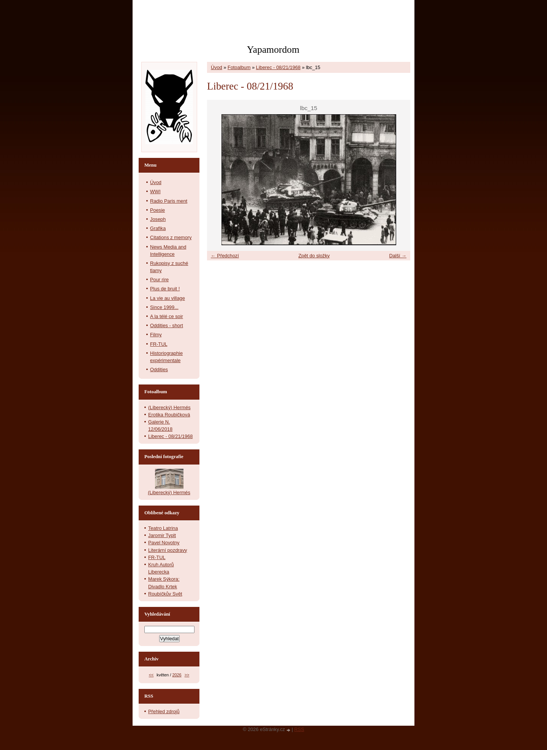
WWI (155, 191)
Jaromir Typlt (162, 535)
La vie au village (167, 298)
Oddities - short (166, 325)
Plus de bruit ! (165, 288)
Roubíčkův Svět (165, 594)
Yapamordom (273, 49)
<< (151, 675)
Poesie (157, 210)
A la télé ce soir (166, 316)
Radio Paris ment (168, 201)
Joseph (158, 219)
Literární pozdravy (167, 550)
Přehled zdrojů (164, 711)
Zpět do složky (314, 255)
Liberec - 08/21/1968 (278, 67)
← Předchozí (225, 255)
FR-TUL (159, 344)
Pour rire (159, 279)
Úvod (216, 67)
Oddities (159, 369)
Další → (397, 255)
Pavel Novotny (164, 542)
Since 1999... (164, 307)
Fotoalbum (239, 67)
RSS (299, 729)
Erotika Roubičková (169, 415)
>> (187, 675)
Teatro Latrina (163, 528)
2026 (176, 675)
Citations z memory (171, 237)
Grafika (158, 228)
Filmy (156, 334)
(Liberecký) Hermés (169, 407)
